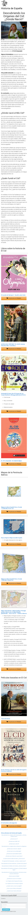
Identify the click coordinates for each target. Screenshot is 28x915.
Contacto (3, 898)
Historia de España (11, 8)
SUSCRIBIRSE (6, 909)
